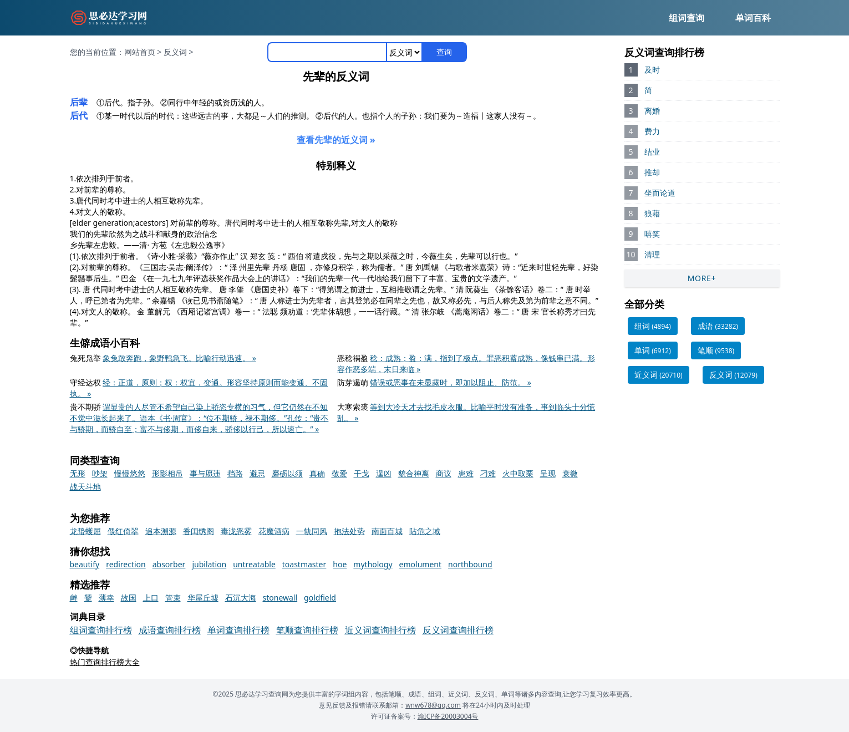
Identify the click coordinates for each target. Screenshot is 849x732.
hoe (340, 564)
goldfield (320, 597)
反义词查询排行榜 (458, 630)
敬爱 (339, 473)
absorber (169, 564)
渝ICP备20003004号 (448, 716)
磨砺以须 (287, 473)
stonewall (280, 597)
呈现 (548, 473)
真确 (317, 473)
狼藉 (652, 213)
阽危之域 (424, 531)
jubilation (209, 564)
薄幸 (106, 597)
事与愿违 (205, 473)
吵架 (100, 473)
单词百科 (753, 18)
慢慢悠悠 (129, 473)
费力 (652, 131)
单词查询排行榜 (238, 630)
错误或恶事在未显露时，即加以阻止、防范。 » (450, 382)
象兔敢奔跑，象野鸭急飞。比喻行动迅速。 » (179, 358)
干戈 (361, 473)
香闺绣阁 (198, 531)
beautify (85, 564)
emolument (420, 564)
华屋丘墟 (202, 597)
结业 (652, 151)
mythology (372, 564)
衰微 (570, 473)
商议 (443, 473)
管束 (173, 597)
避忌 (257, 473)
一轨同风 (311, 531)
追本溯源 (160, 531)
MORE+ (702, 278)
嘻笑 (652, 233)
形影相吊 (167, 473)
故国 (128, 597)
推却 (652, 172)
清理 (652, 254)
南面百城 (387, 531)
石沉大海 (240, 597)
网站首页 (139, 52)
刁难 (488, 473)
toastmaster (304, 564)
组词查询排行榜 (101, 630)
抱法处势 (349, 531)
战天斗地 (85, 486)
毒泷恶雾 (236, 531)
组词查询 (686, 18)
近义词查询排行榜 (380, 630)
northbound (470, 564)
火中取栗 (517, 473)
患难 (466, 473)
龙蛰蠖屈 (85, 531)
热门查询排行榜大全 (105, 662)
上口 (151, 597)
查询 (444, 52)
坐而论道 (659, 192)
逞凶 (384, 473)
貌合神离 (413, 473)
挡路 (235, 473)
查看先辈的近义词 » (336, 140)
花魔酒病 (273, 531)
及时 (652, 69)
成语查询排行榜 (170, 630)
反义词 (175, 52)
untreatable (254, 564)
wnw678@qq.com (433, 705)
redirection (126, 564)
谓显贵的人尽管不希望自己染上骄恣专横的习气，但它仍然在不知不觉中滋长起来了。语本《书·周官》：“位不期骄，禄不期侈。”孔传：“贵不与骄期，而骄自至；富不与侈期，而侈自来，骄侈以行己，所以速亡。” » (199, 417)
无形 (77, 473)
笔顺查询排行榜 (307, 630)
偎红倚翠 (123, 531)
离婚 (652, 110)
